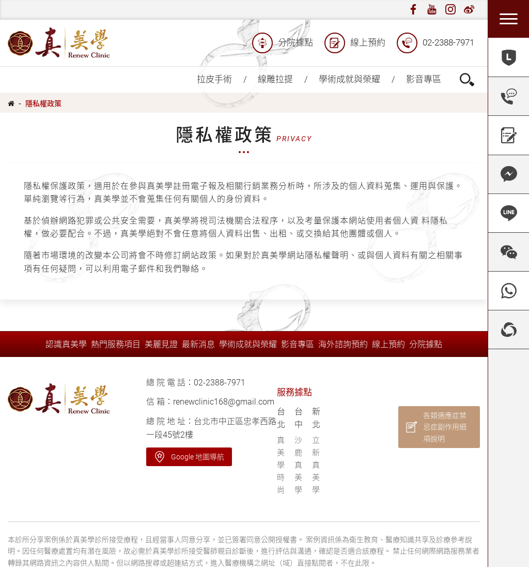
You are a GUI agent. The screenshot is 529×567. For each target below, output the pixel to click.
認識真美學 (66, 344)
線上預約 (354, 43)
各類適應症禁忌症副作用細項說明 (444, 427)
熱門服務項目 (116, 344)
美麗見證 (161, 344)
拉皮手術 (214, 79)
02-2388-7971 (435, 43)
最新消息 (198, 344)
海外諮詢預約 (343, 344)
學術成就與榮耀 (349, 79)
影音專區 (423, 79)
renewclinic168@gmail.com (223, 402)
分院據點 (282, 43)
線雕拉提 (275, 79)
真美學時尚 (281, 465)
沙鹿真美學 (298, 465)
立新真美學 (316, 465)
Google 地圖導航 (197, 457)
